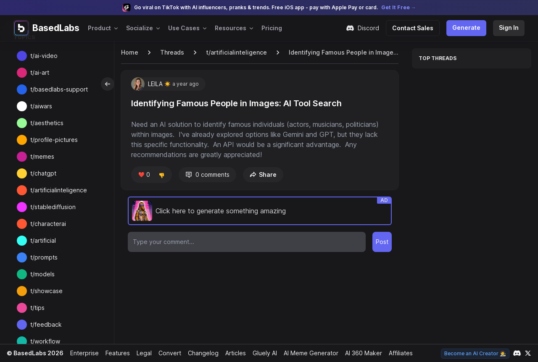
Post (382, 241)
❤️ (143, 175)
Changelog (200, 353)
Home (129, 52)
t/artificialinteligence (233, 52)
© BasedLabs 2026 (34, 353)
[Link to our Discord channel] (517, 353)
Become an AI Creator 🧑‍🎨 (476, 353)
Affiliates (398, 353)
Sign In (509, 27)
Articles (232, 353)
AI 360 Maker (360, 353)
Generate (468, 27)
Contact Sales (416, 27)
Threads (171, 52)
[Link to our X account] (528, 353)
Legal (141, 353)
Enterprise (82, 353)
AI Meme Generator (308, 353)
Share (261, 174)
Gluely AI (261, 353)
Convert (167, 353)
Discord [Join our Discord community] (366, 28)
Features (115, 353)
